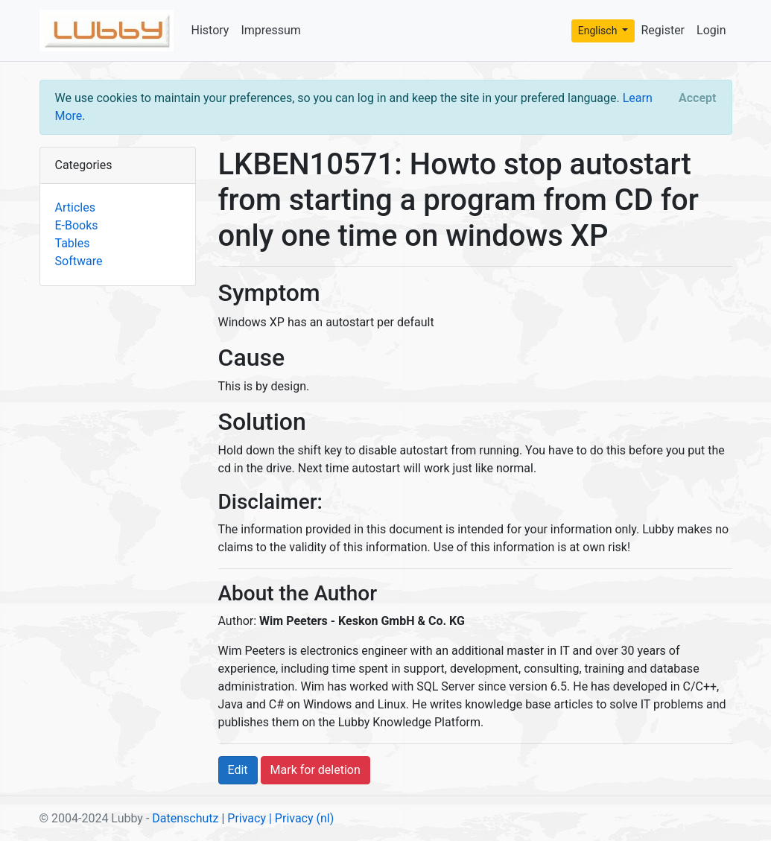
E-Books (76, 225)
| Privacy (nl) (301, 818)
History (210, 30)
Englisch (599, 31)
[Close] (697, 98)
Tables (72, 243)
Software (79, 261)
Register (663, 30)
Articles (75, 207)
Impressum (271, 30)
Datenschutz (185, 818)
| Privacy (243, 818)
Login (711, 30)
